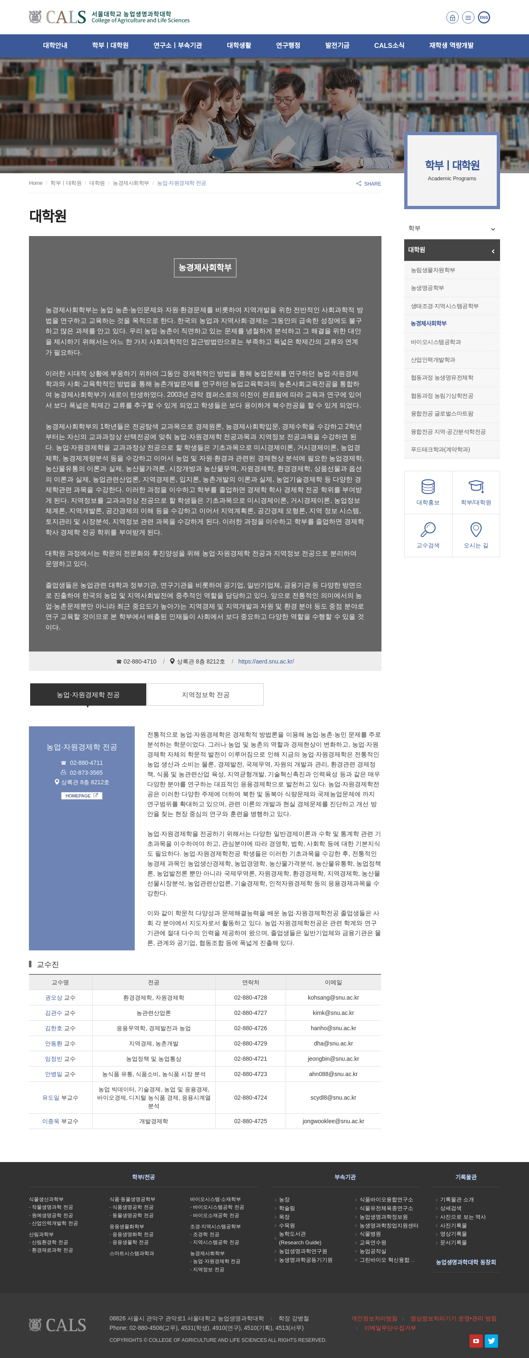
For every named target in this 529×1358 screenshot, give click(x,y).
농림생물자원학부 (433, 270)
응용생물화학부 (127, 1226)
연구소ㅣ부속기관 (177, 45)
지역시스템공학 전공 (216, 1242)
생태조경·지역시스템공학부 (445, 306)
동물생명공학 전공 (132, 1215)
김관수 (53, 1013)
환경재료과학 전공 (52, 1250)
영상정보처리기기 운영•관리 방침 (453, 1318)
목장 (284, 1217)
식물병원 (370, 1234)
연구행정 (288, 45)
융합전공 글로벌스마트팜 (442, 413)
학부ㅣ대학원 (110, 45)
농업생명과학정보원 (384, 1217)
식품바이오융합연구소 (386, 1199)
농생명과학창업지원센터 (389, 1225)
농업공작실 (373, 1251)
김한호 (53, 1028)
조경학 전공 (206, 1234)
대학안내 (55, 45)
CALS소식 (389, 45)
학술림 (287, 1208)
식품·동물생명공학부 (132, 1199)
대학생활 (239, 45)
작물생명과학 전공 (52, 1207)
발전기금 (337, 45)
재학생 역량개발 (451, 45)
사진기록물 (453, 1225)
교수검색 (428, 538)
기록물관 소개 (457, 1199)
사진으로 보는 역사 (463, 1217)
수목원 (287, 1225)
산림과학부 (41, 1234)
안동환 (53, 1043)
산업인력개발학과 (433, 359)
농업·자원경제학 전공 (88, 694)
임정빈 (53, 1058)
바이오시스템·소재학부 (215, 1199)
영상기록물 (453, 1234)
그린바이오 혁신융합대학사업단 (398, 1260)
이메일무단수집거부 (390, 1328)
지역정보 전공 (208, 1269)
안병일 (53, 1074)
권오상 (53, 997)
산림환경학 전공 (50, 1242)
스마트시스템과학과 (132, 1253)
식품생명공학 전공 (132, 1207)
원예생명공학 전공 (52, 1215)
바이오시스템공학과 (436, 342)
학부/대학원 (476, 495)
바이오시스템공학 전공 (218, 1207)
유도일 (51, 1097)
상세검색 (451, 1208)
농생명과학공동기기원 (306, 1260)
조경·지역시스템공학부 (215, 1226)
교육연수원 (373, 1242)
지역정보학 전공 (206, 694)
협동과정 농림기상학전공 (442, 395)
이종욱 (51, 1121)
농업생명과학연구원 (303, 1251)
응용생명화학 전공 (132, 1234)
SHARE (368, 184)
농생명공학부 (427, 287)
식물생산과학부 (46, 1199)
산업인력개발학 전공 (55, 1223)
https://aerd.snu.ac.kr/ (266, 661)
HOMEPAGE (82, 796)
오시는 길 (476, 538)
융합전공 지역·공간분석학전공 (448, 431)
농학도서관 (292, 1234)
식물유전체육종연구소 (386, 1208)
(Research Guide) (300, 1242)
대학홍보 (428, 495)
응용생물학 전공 (130, 1242)
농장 (284, 1199)
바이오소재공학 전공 (216, 1215)
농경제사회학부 (429, 323)
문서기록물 (453, 1242)
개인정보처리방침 (374, 1318)
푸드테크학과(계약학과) (440, 449)
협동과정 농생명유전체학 (442, 377)
